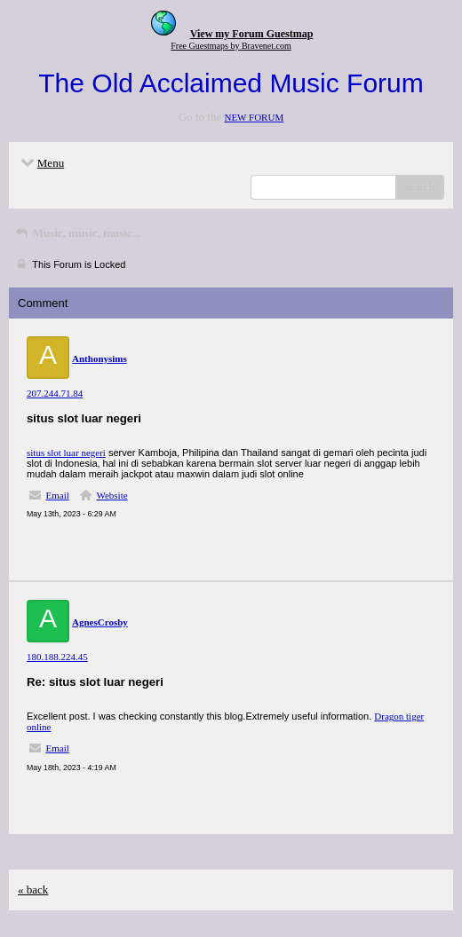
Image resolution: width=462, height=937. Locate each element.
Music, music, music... (76, 233)
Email (57, 495)
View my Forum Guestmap (252, 34)
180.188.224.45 (57, 656)
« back (33, 889)
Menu (41, 162)
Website (111, 495)
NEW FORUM (253, 117)
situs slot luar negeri (66, 452)
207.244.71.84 (55, 393)
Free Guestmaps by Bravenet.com (231, 46)
